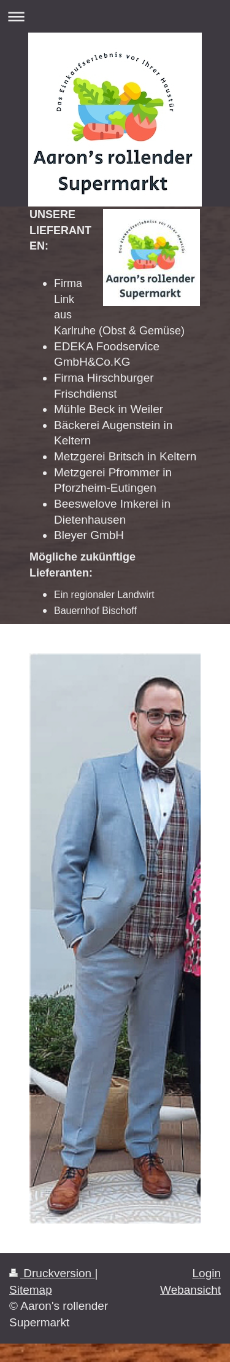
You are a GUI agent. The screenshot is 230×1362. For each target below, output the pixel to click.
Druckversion (51, 1273)
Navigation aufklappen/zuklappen (115, 16)
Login (207, 1273)
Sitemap (30, 1289)
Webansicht (190, 1289)
